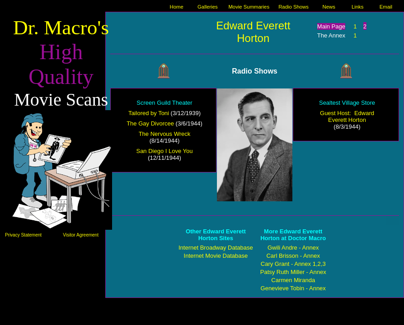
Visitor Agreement (81, 234)
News (329, 6)
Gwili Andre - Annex (293, 247)
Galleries (207, 6)
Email (386, 6)
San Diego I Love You (164, 151)
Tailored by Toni (148, 113)
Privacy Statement (23, 234)
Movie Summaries (248, 6)
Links (357, 6)
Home (176, 6)
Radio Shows (293, 6)
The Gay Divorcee (150, 123)
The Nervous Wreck (165, 133)
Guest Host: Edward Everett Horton (347, 116)
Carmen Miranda (293, 280)
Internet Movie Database (216, 255)
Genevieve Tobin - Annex (293, 288)
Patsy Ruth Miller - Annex (293, 272)
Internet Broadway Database (216, 247)
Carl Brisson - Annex (293, 255)
